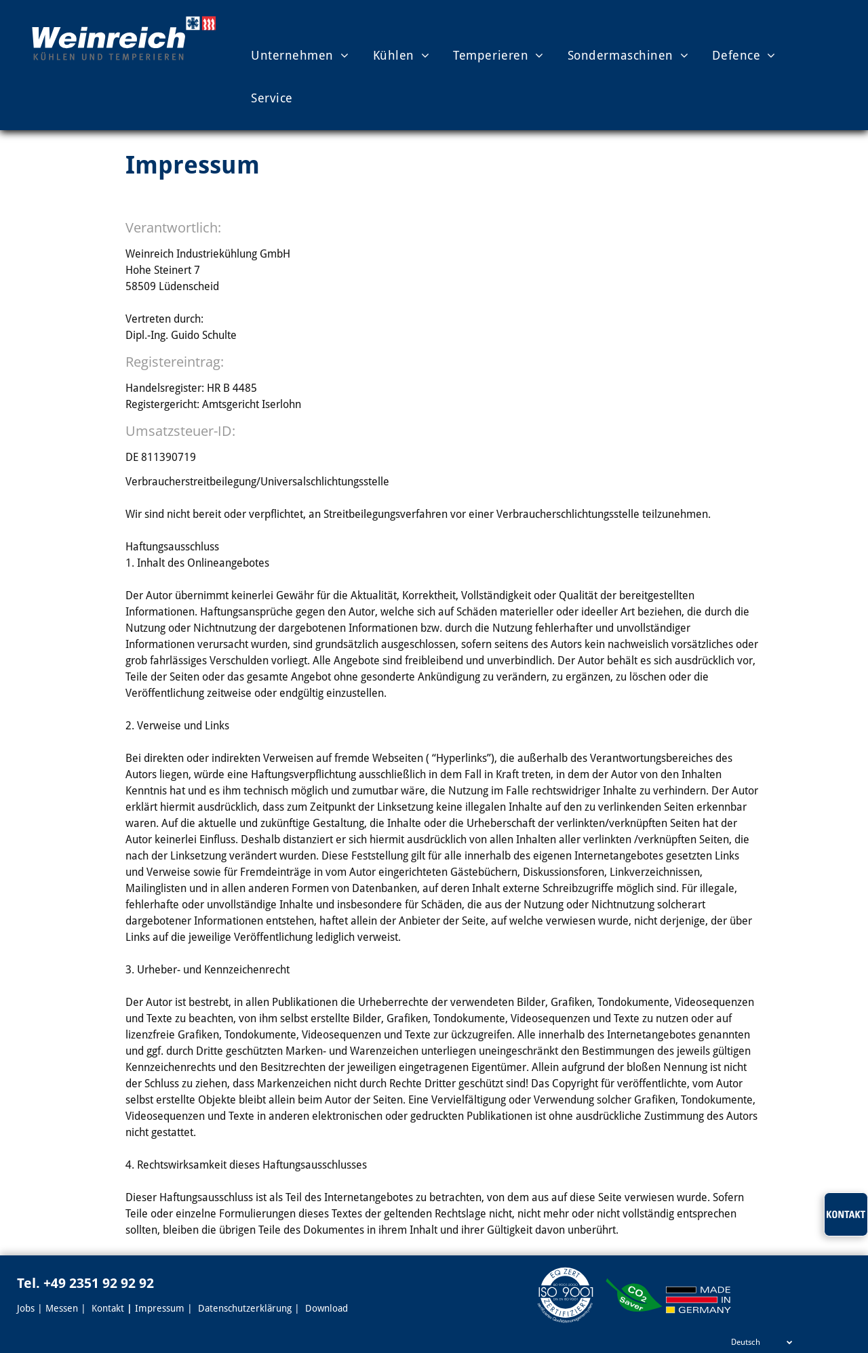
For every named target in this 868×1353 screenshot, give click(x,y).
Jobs (26, 1308)
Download (326, 1308)
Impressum (159, 1308)
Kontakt (108, 1308)
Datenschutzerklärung (245, 1308)
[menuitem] (288, 54)
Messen (61, 1308)
